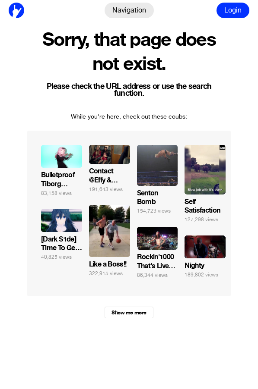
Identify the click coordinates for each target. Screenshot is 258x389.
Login (233, 10)
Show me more (128, 312)
